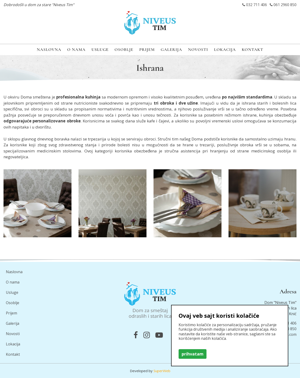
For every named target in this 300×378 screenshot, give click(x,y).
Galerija (171, 49)
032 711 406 (256, 4)
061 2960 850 (285, 4)
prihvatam (192, 354)
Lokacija (225, 49)
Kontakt (252, 49)
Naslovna (49, 49)
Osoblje (124, 49)
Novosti (198, 49)
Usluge (100, 49)
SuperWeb (162, 370)
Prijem (147, 49)
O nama (76, 49)
